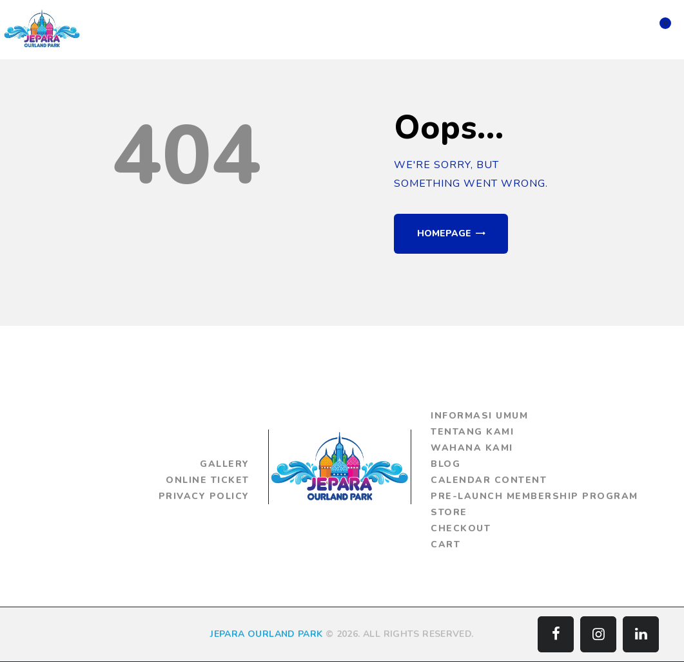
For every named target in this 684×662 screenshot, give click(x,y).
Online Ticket (207, 480)
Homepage (444, 233)
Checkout (461, 528)
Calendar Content (489, 480)
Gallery (224, 464)
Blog (445, 464)
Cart (445, 544)
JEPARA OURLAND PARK (266, 634)
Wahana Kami (472, 448)
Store (449, 512)
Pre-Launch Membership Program (534, 496)
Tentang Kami (472, 432)
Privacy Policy (203, 496)
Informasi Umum (479, 416)
